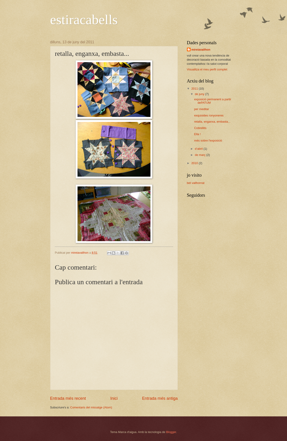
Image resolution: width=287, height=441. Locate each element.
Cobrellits (200, 128)
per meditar (201, 109)
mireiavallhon (200, 49)
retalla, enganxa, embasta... (212, 121)
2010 (195, 163)
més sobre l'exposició (208, 140)
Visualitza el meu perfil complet (207, 69)
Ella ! (197, 134)
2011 (195, 88)
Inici (114, 398)
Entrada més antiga (160, 398)
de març (200, 155)
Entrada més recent (68, 398)
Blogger (171, 432)
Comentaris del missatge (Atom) (91, 407)
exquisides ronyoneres (209, 115)
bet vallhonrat (195, 183)
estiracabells (84, 19)
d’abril (199, 148)
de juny (200, 94)
